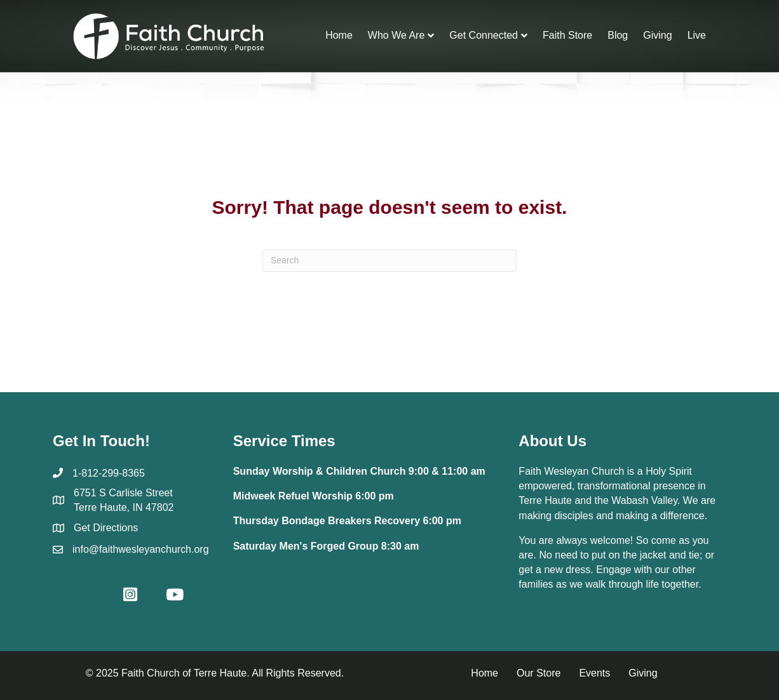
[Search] (389, 260)
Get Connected (483, 35)
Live (697, 35)
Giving (657, 35)
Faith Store (567, 35)
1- (76, 473)
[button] (86, 594)
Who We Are (396, 35)
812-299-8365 (113, 473)
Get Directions (106, 527)
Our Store (538, 673)
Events (594, 673)
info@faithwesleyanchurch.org (140, 549)
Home (339, 35)
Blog (617, 35)
